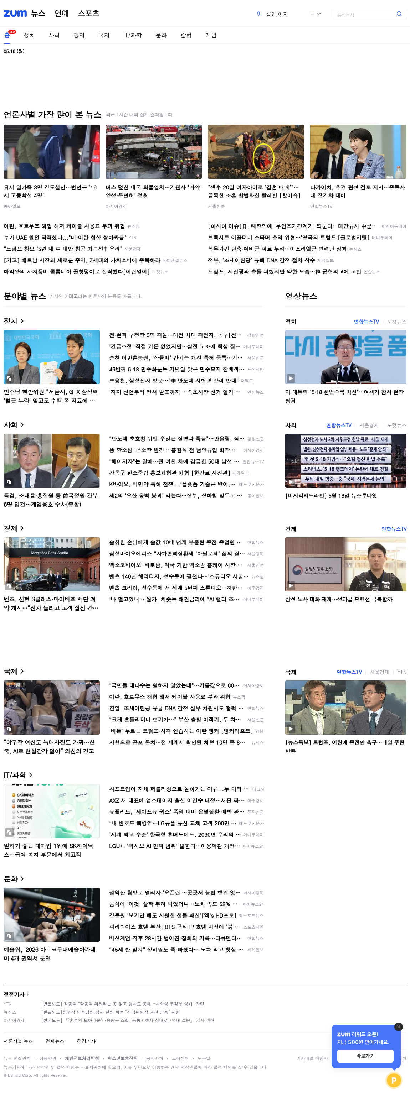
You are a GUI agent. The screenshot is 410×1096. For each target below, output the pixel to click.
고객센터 (180, 1058)
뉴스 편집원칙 (17, 1058)
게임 (211, 35)
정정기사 (14, 994)
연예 (62, 13)
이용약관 (47, 1058)
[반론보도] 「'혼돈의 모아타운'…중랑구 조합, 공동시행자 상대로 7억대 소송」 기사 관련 (128, 1020)
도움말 (204, 1058)
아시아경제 (116, 206)
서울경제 (369, 425)
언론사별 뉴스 (18, 1041)
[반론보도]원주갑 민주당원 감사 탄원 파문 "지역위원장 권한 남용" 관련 (110, 1012)
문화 (161, 35)
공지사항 (154, 1058)
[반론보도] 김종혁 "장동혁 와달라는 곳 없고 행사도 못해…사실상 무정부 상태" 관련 (122, 1004)
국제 (104, 35)
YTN (402, 671)
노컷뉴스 (396, 321)
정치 (29, 35)
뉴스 (38, 13)
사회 (54, 35)
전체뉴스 (55, 1041)
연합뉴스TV (321, 206)
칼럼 (186, 35)
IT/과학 (132, 35)
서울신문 (216, 206)
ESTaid (14, 1075)
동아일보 (12, 206)
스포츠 (88, 13)
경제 (79, 35)
